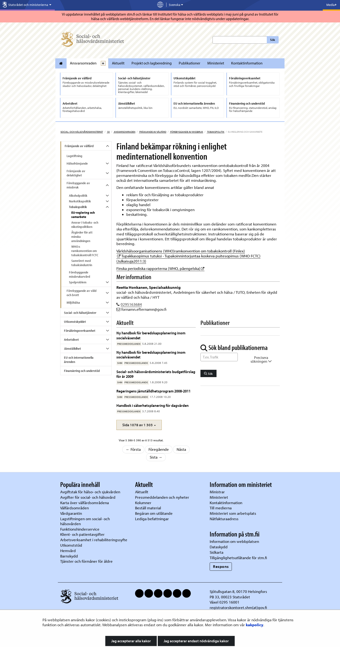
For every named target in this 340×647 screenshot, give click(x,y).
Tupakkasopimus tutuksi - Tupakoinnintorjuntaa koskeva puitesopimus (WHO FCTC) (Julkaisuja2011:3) (188, 258)
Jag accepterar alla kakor (131, 640)
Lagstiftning (74, 156)
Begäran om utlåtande (154, 513)
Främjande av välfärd (152, 131)
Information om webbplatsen (234, 541)
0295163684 (131, 304)
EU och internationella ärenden (79, 359)
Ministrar (217, 491)
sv (108, 131)
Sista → (156, 457)
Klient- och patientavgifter (82, 534)
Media (331, 5)
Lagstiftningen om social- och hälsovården (85, 521)
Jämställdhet (72, 348)
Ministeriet (215, 63)
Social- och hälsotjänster (80, 313)
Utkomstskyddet (75, 321)
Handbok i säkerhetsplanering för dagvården (152, 405)
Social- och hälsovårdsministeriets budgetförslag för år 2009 (155, 374)
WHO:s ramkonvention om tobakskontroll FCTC (84, 250)
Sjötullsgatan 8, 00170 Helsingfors (238, 591)
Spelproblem (77, 282)
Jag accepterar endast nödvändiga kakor (196, 640)
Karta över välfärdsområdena (84, 502)
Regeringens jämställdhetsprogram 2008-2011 (153, 390)
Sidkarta (216, 552)
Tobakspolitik (215, 131)
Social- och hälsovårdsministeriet (81, 131)
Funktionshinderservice (79, 529)
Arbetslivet (71, 339)
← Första (133, 449)
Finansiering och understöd (82, 371)
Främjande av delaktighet (76, 173)
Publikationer (189, 63)
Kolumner (143, 502)
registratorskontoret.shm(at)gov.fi (238, 607)
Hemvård (68, 550)
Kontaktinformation (247, 63)
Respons (221, 566)
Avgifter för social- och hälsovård (87, 497)
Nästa (181, 449)
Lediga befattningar (152, 518)
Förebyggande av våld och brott (81, 293)
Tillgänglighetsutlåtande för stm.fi (238, 557)
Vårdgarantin (71, 513)
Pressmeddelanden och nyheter (162, 497)
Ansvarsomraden (83, 63)
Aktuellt (118, 63)
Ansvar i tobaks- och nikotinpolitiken (84, 224)
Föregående (159, 449)
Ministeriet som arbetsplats (233, 513)
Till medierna (221, 507)
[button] (139, 425)
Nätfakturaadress (224, 518)
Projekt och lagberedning (152, 63)
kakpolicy (254, 624)
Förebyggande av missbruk (186, 131)
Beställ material (148, 507)
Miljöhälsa (73, 302)
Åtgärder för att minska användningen (82, 236)
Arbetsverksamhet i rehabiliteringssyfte (94, 539)
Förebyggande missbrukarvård (79, 274)
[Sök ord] (219, 357)
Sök (272, 40)
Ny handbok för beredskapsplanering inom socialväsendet (150, 335)
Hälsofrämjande (77, 163)
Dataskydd (219, 546)
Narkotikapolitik (80, 201)
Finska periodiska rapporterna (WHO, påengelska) (160, 268)
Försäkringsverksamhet (79, 330)
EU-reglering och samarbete (83, 214)
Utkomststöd (71, 545)
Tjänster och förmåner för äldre (86, 561)
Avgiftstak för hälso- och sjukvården (90, 491)
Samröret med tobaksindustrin (81, 263)
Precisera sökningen (261, 359)
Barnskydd (69, 555)
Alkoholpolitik (78, 195)
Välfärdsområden (74, 507)
